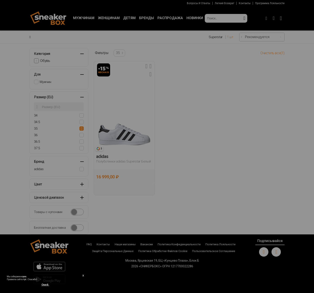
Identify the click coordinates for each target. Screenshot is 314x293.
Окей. (45, 284)
